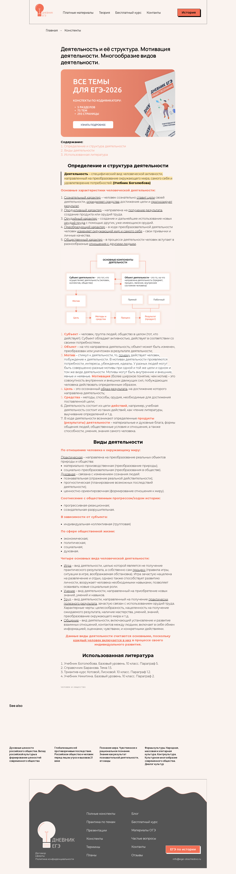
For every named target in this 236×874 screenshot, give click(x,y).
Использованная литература (86, 157)
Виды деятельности (79, 153)
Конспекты (72, 30)
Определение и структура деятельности (95, 149)
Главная (52, 30)
